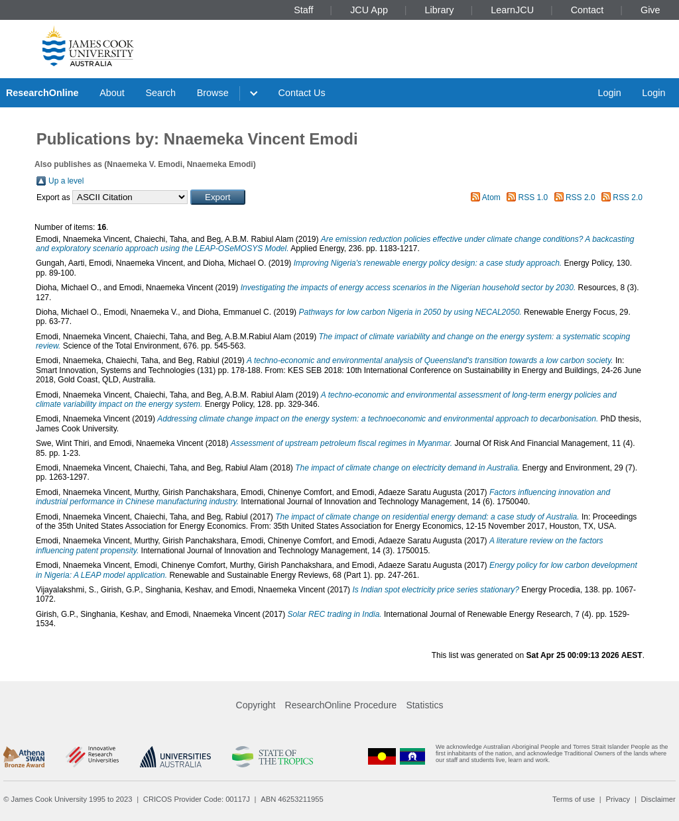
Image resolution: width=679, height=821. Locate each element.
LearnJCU (512, 10)
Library (439, 10)
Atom (491, 197)
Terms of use (573, 799)
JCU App (369, 10)
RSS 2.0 (580, 197)
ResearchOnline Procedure (341, 705)
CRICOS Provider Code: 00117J (196, 799)
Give (650, 10)
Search (160, 92)
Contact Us (302, 92)
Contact (587, 10)
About (112, 92)
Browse (213, 92)
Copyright (256, 705)
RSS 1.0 (533, 197)
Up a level (66, 181)
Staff (303, 10)
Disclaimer (658, 799)
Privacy (617, 799)
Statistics (424, 705)
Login (609, 92)
